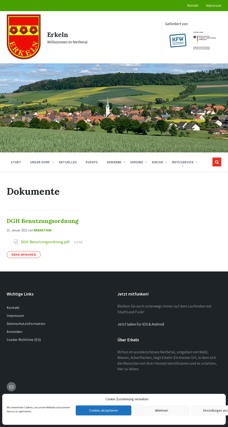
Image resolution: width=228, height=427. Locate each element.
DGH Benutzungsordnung (42, 221)
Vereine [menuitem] (136, 162)
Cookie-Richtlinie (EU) (24, 339)
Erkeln (57, 34)
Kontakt (13, 307)
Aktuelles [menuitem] (68, 162)
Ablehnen (161, 410)
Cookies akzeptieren (103, 410)
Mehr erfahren (24, 255)
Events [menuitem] (92, 162)
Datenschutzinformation (26, 323)
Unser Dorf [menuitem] (40, 162)
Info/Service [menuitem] (183, 162)
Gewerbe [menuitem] (114, 162)
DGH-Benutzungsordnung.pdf (45, 241)
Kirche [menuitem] (157, 162)
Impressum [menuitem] (213, 5)
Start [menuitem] (16, 162)
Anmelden (14, 331)
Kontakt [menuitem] (193, 5)
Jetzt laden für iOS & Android (140, 324)
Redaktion (42, 230)
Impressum (15, 315)
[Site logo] (24, 57)
